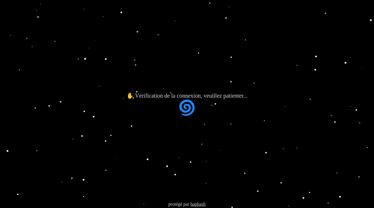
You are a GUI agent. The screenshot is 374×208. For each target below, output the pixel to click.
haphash (197, 204)
